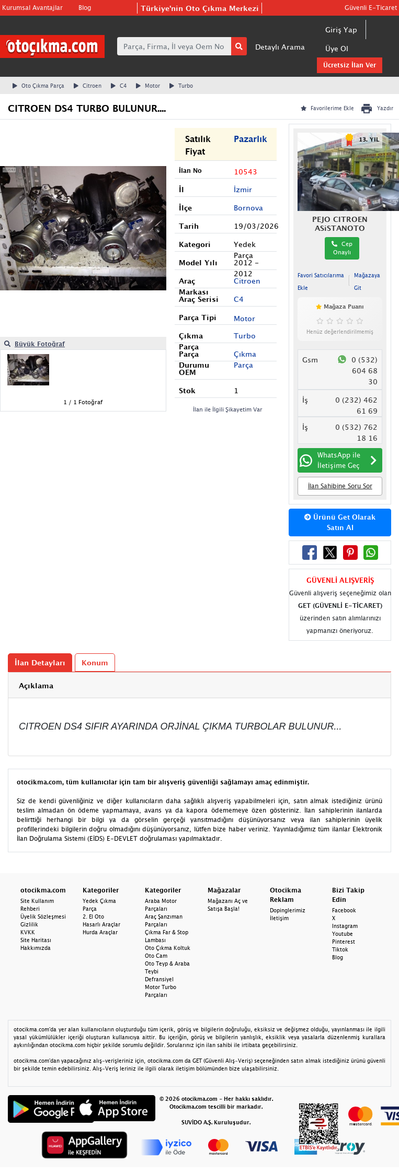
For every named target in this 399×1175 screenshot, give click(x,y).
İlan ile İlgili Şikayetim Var (228, 409)
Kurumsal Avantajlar (32, 7)
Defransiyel (159, 979)
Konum (95, 662)
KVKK (27, 932)
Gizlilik (29, 924)
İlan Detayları (40, 662)
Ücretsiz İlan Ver (349, 65)
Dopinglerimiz (287, 910)
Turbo (181, 86)
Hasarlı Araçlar (101, 924)
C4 (119, 86)
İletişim (279, 918)
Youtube (342, 934)
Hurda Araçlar (100, 932)
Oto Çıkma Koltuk (167, 948)
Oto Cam (156, 956)
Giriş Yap (341, 29)
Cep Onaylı (342, 248)
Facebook (344, 910)
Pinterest (343, 941)
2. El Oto (93, 916)
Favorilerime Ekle (327, 108)
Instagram (345, 926)
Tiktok (340, 949)
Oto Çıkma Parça (38, 86)
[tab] (199, 685)
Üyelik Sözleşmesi (43, 916)
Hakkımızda (35, 948)
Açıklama (36, 685)
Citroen (87, 86)
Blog (84, 7)
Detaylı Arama (280, 46)
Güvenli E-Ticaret (371, 7)
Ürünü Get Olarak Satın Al (339, 522)
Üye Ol (336, 48)
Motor (148, 86)
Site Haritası (35, 940)
